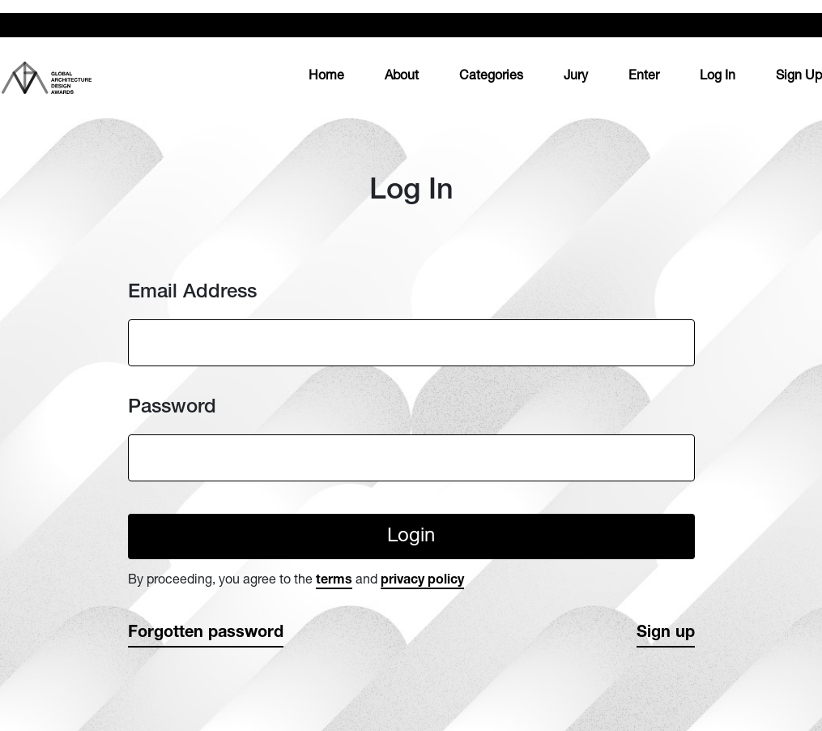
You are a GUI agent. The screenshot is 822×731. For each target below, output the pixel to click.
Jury (576, 77)
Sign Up (799, 77)
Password (172, 408)
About (402, 77)
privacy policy (422, 581)
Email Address (192, 293)
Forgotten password (205, 634)
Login (411, 537)
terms (334, 581)
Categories (491, 77)
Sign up (666, 634)
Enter (643, 77)
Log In (717, 77)
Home (326, 74)
